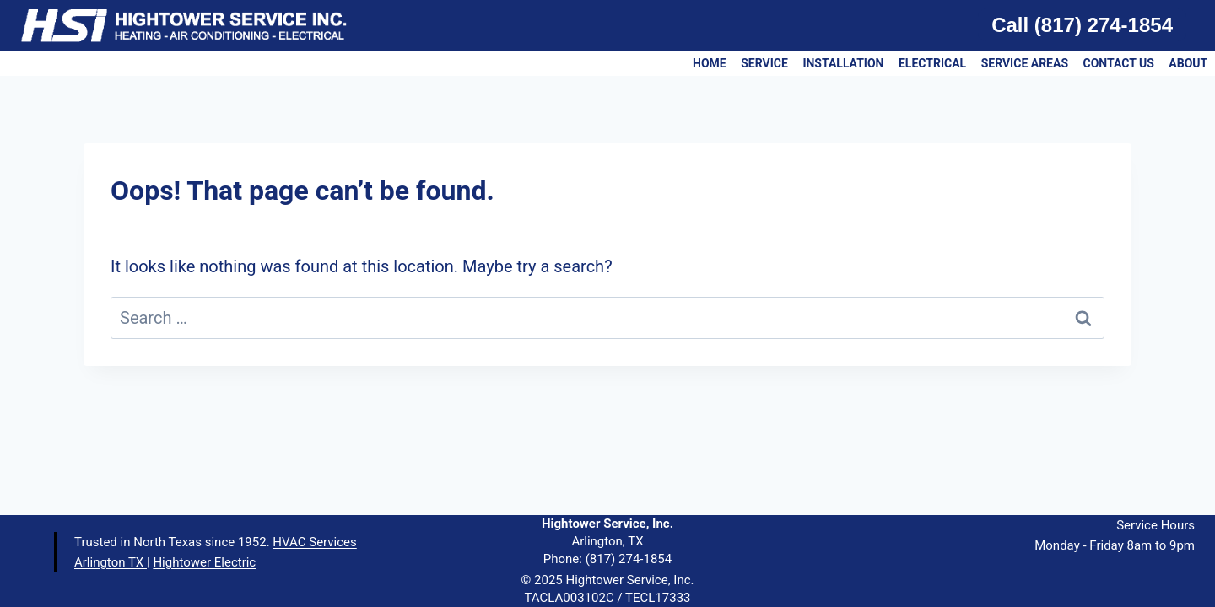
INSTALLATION (842, 63)
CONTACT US (1118, 63)
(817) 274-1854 (629, 559)
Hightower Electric (204, 562)
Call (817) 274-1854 (1082, 24)
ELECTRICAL (932, 63)
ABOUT (1188, 63)
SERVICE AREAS (1024, 63)
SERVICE (764, 63)
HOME (709, 63)
